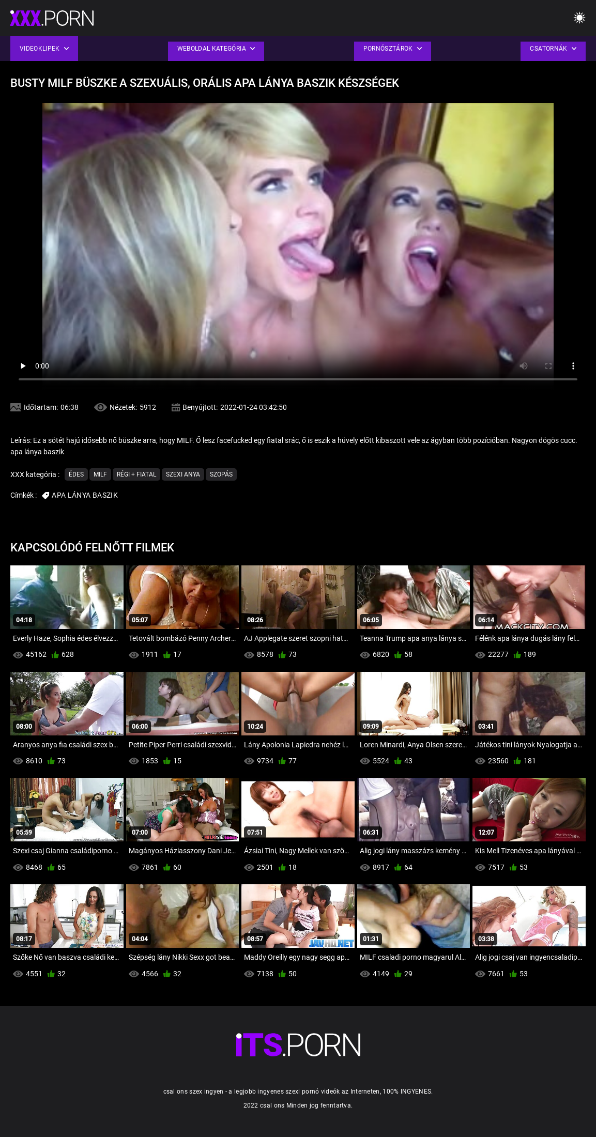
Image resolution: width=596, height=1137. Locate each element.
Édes (76, 474)
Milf (100, 474)
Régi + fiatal (136, 474)
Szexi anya (183, 474)
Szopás (221, 474)
